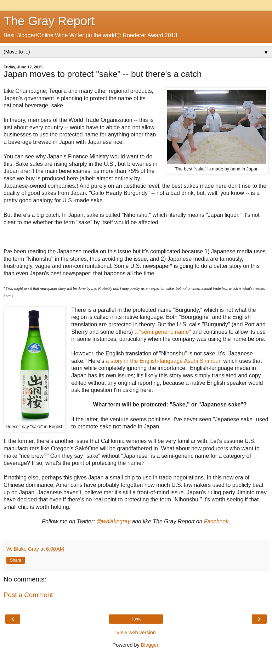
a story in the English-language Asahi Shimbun (164, 361)
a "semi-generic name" (163, 332)
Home (136, 619)
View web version (136, 632)
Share (15, 560)
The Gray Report (49, 21)
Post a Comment (28, 594)
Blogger (149, 645)
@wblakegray (113, 521)
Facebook (216, 521)
